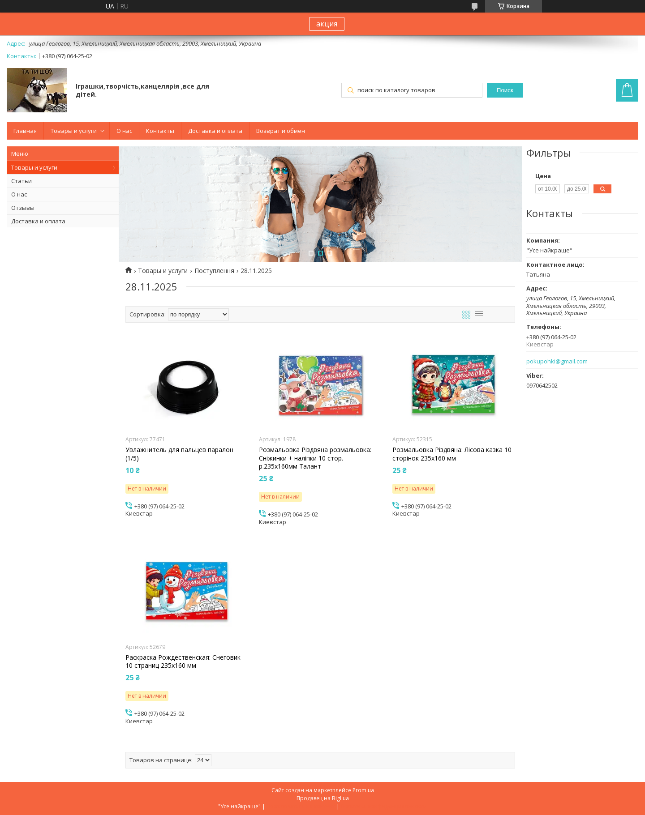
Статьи (21, 181)
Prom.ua (363, 790)
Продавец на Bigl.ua (323, 798)
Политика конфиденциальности (384, 806)
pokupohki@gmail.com (557, 361)
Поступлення (214, 271)
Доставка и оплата (215, 131)
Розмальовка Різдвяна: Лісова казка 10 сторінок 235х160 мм (452, 454)
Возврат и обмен (280, 131)
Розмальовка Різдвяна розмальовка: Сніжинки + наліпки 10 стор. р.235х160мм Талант (315, 458)
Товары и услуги (74, 131)
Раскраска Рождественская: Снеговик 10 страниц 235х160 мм (183, 661)
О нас (124, 131)
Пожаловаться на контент (301, 806)
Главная (25, 131)
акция (326, 24)
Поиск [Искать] (505, 90)
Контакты (160, 131)
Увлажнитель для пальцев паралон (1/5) (179, 454)
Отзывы (22, 208)
